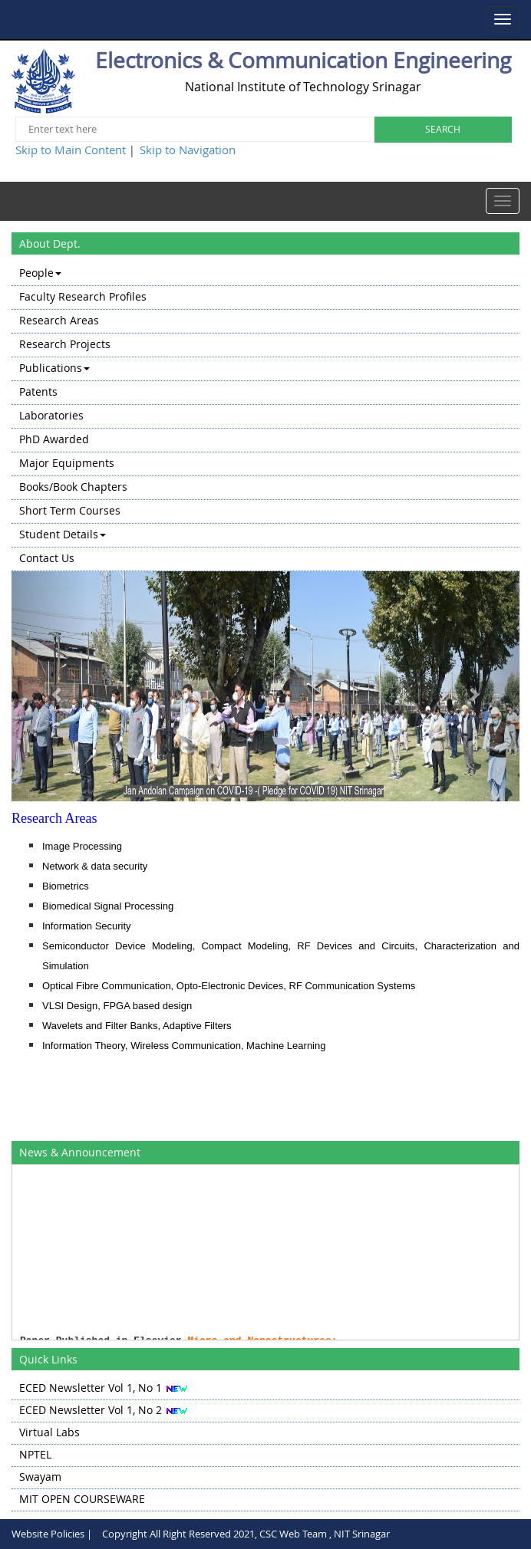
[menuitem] (265, 274)
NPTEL (35, 1454)
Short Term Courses (69, 510)
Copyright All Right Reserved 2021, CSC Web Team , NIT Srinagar (246, 1534)
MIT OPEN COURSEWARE (82, 1498)
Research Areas (59, 320)
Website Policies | (52, 1534)
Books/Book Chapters (73, 486)
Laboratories (51, 415)
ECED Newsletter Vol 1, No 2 (90, 1410)
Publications (54, 367)
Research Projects (64, 344)
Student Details (62, 534)
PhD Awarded (54, 439)
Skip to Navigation (188, 149)
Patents (38, 391)
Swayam (40, 1476)
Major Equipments (66, 462)
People (40, 272)
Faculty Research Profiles (83, 296)
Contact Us (46, 558)
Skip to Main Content (70, 149)
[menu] (265, 416)
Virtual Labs (49, 1432)
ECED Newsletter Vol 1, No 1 (90, 1387)
